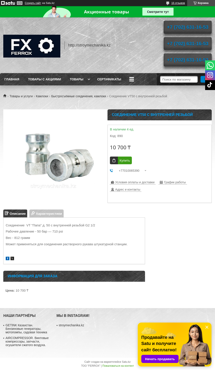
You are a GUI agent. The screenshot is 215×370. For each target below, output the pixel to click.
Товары (76, 79)
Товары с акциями (44, 79)
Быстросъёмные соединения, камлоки (78, 96)
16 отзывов (178, 3)
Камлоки (42, 96)
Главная (11, 79)
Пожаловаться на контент (118, 365)
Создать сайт (33, 3)
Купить (125, 160)
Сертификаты (109, 79)
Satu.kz (126, 361)
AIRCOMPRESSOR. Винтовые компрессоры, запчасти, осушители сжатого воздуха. (26, 341)
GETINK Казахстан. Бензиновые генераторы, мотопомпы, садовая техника (26, 328)
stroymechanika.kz (71, 325)
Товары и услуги (21, 96)
